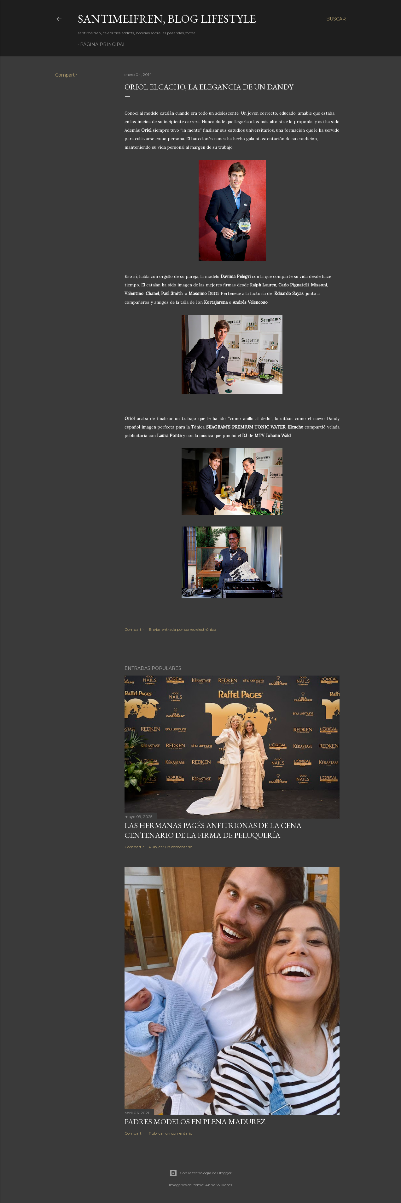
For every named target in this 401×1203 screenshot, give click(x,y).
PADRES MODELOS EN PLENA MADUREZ (195, 1121)
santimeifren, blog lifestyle (167, 18)
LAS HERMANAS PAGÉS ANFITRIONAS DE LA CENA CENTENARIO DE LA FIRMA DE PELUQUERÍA (213, 830)
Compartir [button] (66, 75)
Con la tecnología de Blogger (201, 1173)
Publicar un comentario (170, 846)
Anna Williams (218, 1185)
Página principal (103, 44)
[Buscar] (336, 18)
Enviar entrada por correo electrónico (182, 629)
